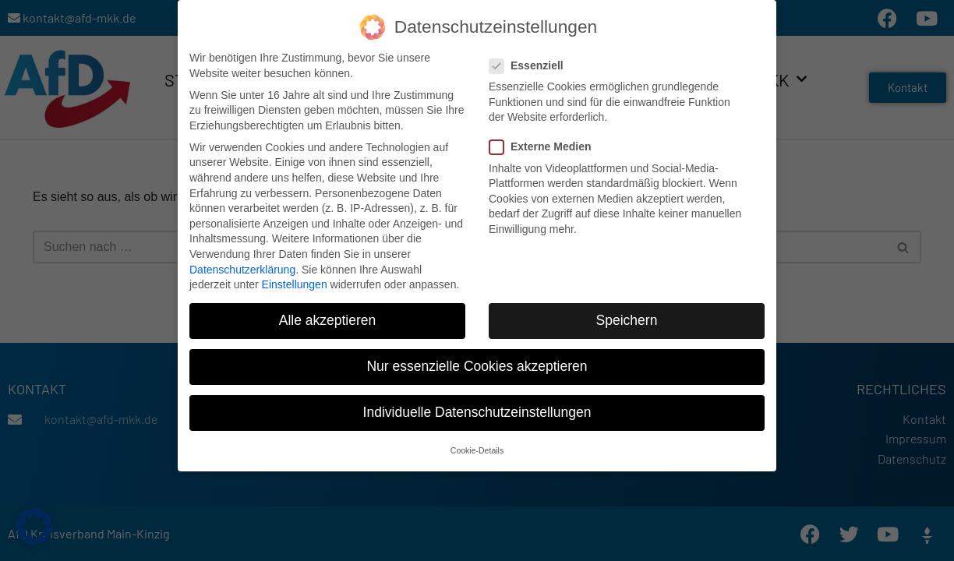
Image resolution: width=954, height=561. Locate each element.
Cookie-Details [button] (477, 445)
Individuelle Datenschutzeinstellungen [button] (477, 407)
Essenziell (531, 61)
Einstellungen (294, 279)
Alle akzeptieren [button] (327, 315)
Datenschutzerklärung (242, 264)
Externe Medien (545, 142)
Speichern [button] (627, 315)
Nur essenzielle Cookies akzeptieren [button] (476, 361)
